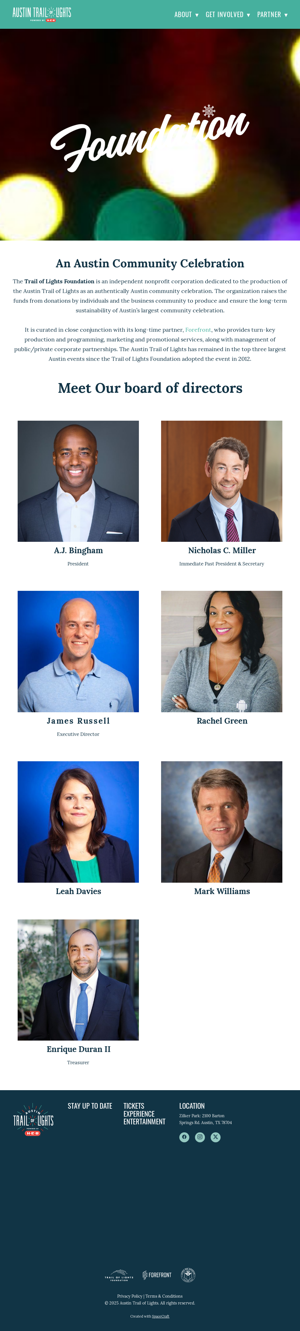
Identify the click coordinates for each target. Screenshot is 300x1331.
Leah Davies (78, 892)
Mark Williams (222, 892)
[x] (216, 1137)
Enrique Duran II (79, 1050)
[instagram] (200, 1137)
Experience (139, 1113)
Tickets (134, 1105)
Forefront (198, 330)
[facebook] (184, 1137)
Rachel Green (222, 722)
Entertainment (144, 1121)
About (186, 14)
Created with (149, 1316)
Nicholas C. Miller (222, 551)
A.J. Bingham (78, 551)
